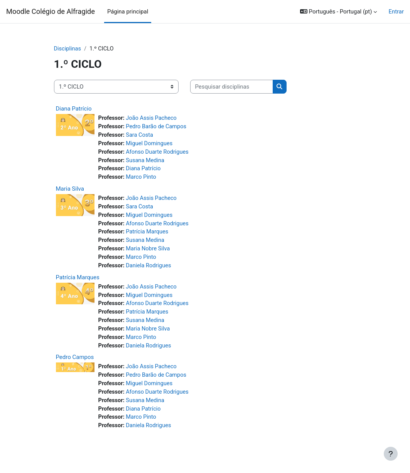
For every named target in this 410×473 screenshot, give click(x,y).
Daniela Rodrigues (150, 269)
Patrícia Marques (148, 234)
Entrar (396, 11)
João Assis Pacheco (153, 118)
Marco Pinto (142, 179)
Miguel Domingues (150, 144)
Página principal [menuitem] (127, 11)
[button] (338, 11)
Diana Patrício (74, 109)
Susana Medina (146, 161)
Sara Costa (140, 136)
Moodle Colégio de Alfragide (50, 11)
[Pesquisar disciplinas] (231, 87)
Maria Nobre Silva (149, 252)
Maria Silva (70, 190)
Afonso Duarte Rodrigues (159, 153)
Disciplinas (68, 48)
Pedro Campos (75, 362)
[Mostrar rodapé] (391, 454)
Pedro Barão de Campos (158, 127)
